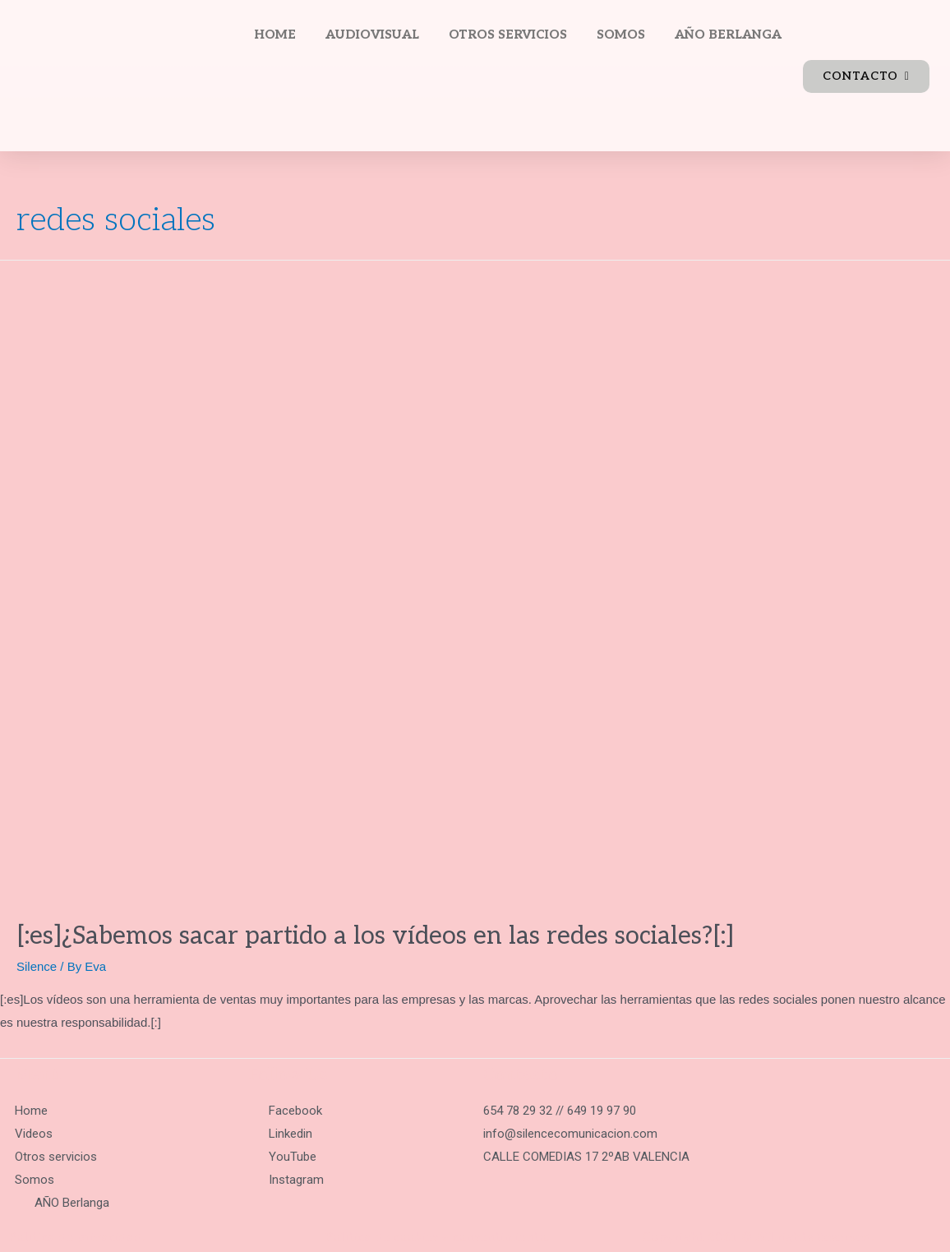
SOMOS (621, 34)
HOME (275, 34)
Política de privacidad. (76, 1237)
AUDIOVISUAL (372, 34)
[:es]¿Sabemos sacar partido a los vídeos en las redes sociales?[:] (375, 936)
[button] (866, 77)
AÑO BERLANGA (728, 34)
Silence (36, 966)
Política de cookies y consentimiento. (437, 1237)
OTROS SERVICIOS (508, 34)
